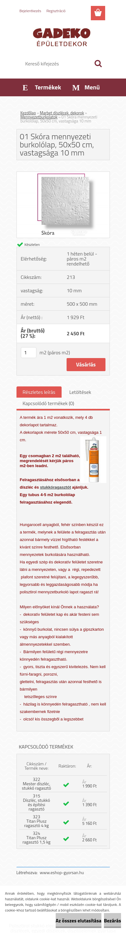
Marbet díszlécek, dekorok (62, 113)
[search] (98, 63)
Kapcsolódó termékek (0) (48, 403)
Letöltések (80, 392)
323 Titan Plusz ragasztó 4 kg (36, 821)
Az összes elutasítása (78, 920)
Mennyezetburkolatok (39, 117)
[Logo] (63, 36)
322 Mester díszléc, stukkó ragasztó (36, 783)
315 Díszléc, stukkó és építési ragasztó (36, 802)
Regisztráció (55, 11)
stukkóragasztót (55, 487)
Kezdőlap (28, 113)
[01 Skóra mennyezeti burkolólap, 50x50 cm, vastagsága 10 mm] (63, 174)
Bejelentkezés (30, 11)
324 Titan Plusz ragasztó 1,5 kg (36, 837)
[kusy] (28, 352)
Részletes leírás (39, 392)
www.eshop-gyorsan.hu (62, 872)
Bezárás (112, 920)
